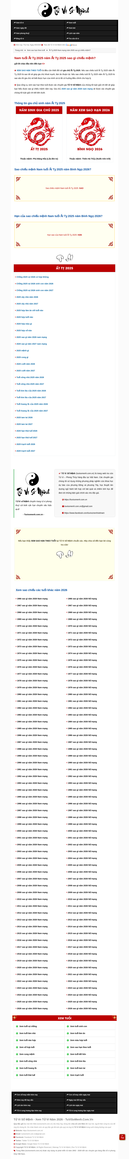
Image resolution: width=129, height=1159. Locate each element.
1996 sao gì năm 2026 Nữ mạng (82, 803)
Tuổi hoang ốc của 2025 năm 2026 (31, 404)
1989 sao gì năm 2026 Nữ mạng (82, 756)
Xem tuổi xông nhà (28, 1061)
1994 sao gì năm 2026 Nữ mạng (82, 790)
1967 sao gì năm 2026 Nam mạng (32, 605)
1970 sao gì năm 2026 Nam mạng (32, 626)
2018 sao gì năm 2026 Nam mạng (32, 954)
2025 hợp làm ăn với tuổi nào (29, 310)
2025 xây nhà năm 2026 (26, 297)
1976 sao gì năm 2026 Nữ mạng (82, 667)
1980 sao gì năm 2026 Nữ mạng (82, 694)
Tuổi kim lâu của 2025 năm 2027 (30, 397)
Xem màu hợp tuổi (78, 1040)
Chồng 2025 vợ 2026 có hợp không (32, 277)
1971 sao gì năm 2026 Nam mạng (32, 633)
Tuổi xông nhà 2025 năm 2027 (29, 384)
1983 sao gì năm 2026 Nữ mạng (82, 715)
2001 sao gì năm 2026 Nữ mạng (82, 838)
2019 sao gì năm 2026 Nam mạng (32, 961)
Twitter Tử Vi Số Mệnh (30, 1140)
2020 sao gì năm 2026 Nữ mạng (82, 967)
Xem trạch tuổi (77, 1075)
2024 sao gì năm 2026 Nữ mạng (82, 995)
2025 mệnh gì (22, 350)
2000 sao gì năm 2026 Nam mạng (32, 831)
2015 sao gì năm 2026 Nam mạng (32, 933)
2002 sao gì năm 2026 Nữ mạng (82, 844)
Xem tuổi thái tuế (27, 1075)
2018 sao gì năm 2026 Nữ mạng (82, 954)
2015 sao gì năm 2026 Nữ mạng (82, 933)
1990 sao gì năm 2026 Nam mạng (32, 762)
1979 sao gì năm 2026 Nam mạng (32, 687)
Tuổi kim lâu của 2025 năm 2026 (30, 391)
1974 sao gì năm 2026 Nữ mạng (82, 653)
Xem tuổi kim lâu (78, 1061)
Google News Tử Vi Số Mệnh (38, 1144)
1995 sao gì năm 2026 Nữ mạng (82, 797)
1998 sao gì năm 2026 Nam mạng (32, 817)
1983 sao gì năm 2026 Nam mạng (32, 715)
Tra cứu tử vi (73, 39)
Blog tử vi (19, 39)
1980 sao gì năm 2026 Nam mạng (32, 694)
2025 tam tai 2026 (24, 417)
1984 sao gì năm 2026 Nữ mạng (82, 721)
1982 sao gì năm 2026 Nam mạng (32, 708)
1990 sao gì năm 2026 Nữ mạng (82, 762)
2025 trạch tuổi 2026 (25, 444)
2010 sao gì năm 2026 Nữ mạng (82, 899)
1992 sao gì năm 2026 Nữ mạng (82, 776)
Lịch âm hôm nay (22, 1105)
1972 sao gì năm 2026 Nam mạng (32, 640)
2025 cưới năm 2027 (25, 371)
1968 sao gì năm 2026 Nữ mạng (82, 612)
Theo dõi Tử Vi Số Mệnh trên (60, 45)
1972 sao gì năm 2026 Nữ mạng (82, 640)
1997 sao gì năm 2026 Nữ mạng (82, 810)
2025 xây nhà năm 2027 (26, 304)
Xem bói (71, 28)
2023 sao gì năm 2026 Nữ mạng (82, 988)
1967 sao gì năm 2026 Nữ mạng (82, 605)
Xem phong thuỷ (21, 33)
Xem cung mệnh (26, 1054)
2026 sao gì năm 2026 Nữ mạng (82, 1008)
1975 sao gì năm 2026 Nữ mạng (82, 660)
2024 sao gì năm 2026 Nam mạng (32, 995)
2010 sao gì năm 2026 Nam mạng (32, 899)
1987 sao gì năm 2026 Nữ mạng (82, 742)
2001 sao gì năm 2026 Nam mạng (32, 838)
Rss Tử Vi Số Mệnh (79, 1147)
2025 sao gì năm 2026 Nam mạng (32, 1002)
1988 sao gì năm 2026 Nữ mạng (82, 749)
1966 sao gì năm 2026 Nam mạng (32, 599)
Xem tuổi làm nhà (27, 1033)
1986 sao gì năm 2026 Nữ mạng (82, 735)
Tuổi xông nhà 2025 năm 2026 (29, 377)
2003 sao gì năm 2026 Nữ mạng (82, 851)
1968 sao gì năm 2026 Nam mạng (32, 612)
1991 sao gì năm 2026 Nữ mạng (82, 769)
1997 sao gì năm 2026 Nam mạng (32, 810)
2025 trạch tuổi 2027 (25, 451)
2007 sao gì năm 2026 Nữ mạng (82, 879)
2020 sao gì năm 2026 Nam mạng (32, 967)
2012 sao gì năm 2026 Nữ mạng (82, 913)
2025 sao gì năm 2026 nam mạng (77, 89)
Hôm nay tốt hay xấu (24, 1100)
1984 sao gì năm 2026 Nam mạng (32, 721)
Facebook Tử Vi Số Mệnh (34, 1137)
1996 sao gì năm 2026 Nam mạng (32, 803)
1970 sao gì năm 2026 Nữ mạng (82, 626)
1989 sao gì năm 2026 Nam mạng (32, 756)
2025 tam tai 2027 (24, 424)
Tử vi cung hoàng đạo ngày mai (80, 1110)
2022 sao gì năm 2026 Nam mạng (32, 981)
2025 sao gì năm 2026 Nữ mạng (82, 1002)
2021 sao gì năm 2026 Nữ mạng (82, 974)
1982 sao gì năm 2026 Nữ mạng (82, 708)
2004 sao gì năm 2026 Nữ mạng (82, 858)
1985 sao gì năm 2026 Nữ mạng (82, 728)
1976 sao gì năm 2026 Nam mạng (32, 667)
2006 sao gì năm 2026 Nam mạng (32, 872)
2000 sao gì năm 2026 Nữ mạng (82, 831)
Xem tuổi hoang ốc (28, 1068)
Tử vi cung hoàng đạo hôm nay (28, 1110)
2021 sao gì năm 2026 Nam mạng (32, 974)
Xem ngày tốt (20, 28)
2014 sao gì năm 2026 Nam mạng (32, 926)
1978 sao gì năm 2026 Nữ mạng (82, 681)
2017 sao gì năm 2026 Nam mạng (32, 947)
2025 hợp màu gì (23, 324)
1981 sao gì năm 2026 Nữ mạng (82, 701)
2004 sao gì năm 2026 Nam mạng (32, 858)
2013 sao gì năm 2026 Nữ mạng (82, 920)
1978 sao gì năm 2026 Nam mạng (32, 681)
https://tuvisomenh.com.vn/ (33, 1130)
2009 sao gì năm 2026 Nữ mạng (82, 892)
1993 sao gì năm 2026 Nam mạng (32, 783)
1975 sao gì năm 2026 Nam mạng (32, 660)
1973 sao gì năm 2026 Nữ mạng (82, 646)
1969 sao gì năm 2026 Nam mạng (32, 619)
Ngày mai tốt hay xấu (76, 1100)
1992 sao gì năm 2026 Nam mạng (32, 776)
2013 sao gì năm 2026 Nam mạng (32, 920)
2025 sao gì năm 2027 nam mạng (31, 344)
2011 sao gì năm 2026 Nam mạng (32, 906)
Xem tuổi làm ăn (77, 1033)
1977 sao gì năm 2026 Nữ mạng (82, 674)
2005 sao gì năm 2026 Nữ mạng (82, 865)
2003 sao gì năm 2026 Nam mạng (32, 851)
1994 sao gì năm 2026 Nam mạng (32, 790)
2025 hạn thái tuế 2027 (26, 437)
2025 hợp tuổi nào (24, 317)
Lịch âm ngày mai (75, 1105)
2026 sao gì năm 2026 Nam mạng (32, 1008)
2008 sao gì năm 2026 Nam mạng (32, 885)
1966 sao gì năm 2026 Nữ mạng (82, 599)
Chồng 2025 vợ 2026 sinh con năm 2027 (34, 290)
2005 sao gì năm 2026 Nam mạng (32, 865)
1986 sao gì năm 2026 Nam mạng (32, 735)
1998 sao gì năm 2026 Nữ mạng (82, 817)
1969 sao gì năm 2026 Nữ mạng (82, 619)
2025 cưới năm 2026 (25, 364)
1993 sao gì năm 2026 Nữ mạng (82, 783)
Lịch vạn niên (73, 33)
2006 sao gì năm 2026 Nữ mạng (82, 872)
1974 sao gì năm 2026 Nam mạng (32, 653)
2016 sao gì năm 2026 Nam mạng (32, 940)
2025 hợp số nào (23, 330)
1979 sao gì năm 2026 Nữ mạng (82, 687)
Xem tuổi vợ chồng (28, 1026)
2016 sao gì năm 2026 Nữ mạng (82, 940)
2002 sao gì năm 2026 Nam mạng (32, 844)
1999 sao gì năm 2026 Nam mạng (32, 824)
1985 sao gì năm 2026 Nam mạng (32, 728)
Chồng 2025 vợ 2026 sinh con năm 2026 (34, 284)
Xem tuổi (71, 23)
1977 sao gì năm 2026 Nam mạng (32, 674)
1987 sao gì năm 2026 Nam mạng (32, 742)
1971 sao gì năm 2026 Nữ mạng (82, 633)
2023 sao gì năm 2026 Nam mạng (32, 988)
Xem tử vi (19, 23)
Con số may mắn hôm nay (26, 1095)
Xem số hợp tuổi (26, 1047)
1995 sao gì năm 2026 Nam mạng (32, 797)
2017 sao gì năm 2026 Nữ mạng (82, 947)
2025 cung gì (21, 357)
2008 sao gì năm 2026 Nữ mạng (82, 885)
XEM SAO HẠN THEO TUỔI (29, 70)
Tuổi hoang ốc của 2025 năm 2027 (31, 411)
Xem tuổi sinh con (78, 1026)
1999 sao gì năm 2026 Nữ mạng (82, 824)
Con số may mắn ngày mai (78, 1095)
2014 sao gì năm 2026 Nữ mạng (82, 926)
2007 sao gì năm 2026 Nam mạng (32, 879)
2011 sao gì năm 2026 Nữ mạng (82, 906)
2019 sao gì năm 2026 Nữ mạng (82, 961)
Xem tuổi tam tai (77, 1068)
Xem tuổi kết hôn (78, 1054)
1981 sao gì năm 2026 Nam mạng (32, 701)
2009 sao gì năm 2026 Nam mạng (32, 892)
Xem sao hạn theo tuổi (80, 1047)
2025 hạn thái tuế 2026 (26, 431)
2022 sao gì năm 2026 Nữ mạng (82, 981)
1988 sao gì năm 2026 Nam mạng (32, 749)
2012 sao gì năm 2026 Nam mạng (32, 913)
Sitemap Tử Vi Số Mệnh (61, 1147)
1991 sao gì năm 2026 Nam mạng (32, 769)
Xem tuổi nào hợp (27, 1040)
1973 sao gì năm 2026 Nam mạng (32, 646)
